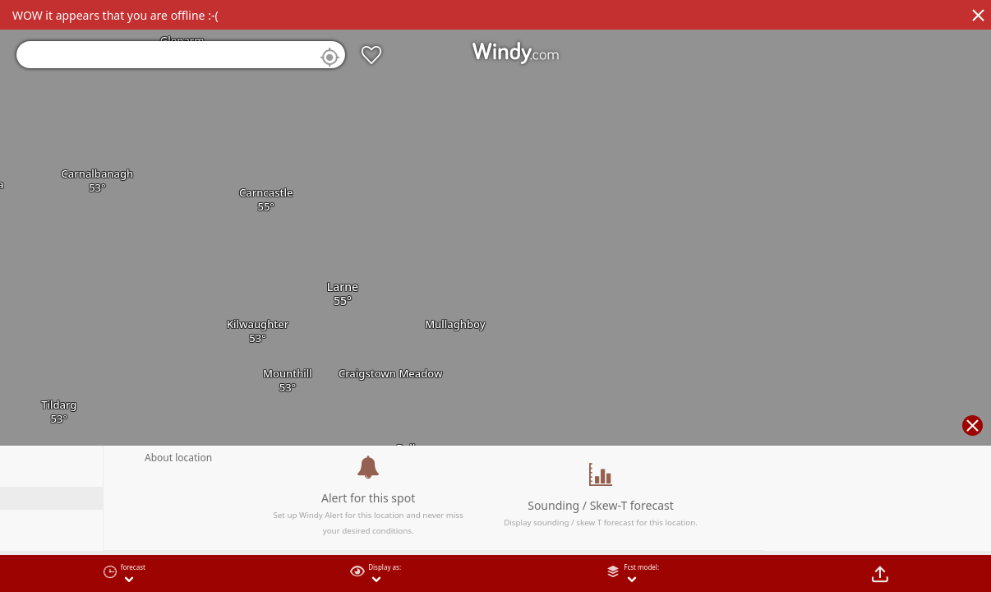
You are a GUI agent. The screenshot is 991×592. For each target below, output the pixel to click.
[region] (495, 296)
